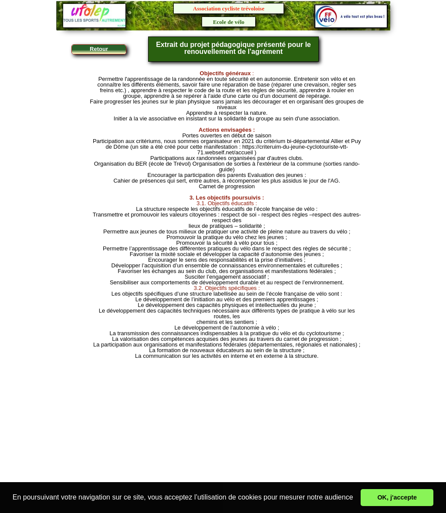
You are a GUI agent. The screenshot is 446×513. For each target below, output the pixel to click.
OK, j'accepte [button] (397, 497)
